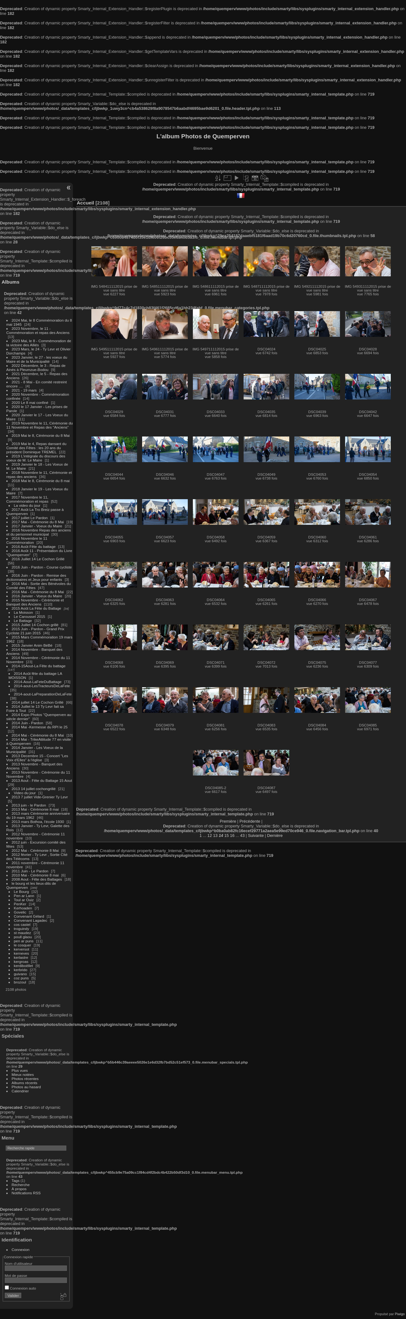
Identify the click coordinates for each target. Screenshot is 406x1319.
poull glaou (23, 937)
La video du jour (27, 505)
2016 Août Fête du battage (34, 546)
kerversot (21, 949)
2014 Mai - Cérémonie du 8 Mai (38, 735)
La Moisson (23, 612)
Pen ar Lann (24, 896)
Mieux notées (23, 1074)
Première (228, 821)
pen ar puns (24, 941)
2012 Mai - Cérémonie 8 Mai (35, 850)
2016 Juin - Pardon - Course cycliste (42, 567)
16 (232, 835)
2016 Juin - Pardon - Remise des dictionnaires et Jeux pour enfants (36, 577)
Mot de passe (16, 1275)
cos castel (22, 924)
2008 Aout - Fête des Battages (37, 879)
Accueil (85, 202)
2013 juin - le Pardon (29, 805)
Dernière (275, 835)
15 (226, 835)
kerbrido (21, 970)
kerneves (21, 953)
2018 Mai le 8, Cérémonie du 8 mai (41, 481)
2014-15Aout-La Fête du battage (39, 666)
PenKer (20, 904)
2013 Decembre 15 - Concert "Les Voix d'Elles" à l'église (37, 758)
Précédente (249, 821)
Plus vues (20, 1070)
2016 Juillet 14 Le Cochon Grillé (38, 559)
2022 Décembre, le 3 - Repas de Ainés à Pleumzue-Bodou (36, 367)
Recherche (21, 1185)
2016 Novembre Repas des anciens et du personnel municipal (38, 532)
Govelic (20, 912)
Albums (10, 282)
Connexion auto (20, 1288)
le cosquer (22, 945)
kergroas (21, 961)
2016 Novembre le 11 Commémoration (26, 540)
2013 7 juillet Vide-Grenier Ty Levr (40, 797)
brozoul (20, 982)
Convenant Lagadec (30, 920)
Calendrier (20, 1091)
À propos (19, 1189)
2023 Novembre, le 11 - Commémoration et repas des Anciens (37, 330)
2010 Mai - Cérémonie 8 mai (35, 875)
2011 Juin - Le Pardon (30, 871)
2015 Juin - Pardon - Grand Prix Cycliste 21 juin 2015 (35, 631)
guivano (20, 974)
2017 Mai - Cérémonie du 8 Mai (38, 522)
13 (215, 835)
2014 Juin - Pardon (27, 723)
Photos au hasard (26, 1087)
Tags (16, 1180)
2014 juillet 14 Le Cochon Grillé (38, 702)
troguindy (21, 928)
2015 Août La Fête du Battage (36, 608)
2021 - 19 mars (24, 390)
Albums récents (24, 1083)
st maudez (22, 933)
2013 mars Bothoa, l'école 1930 (38, 822)
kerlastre (21, 957)
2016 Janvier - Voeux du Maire (37, 596)
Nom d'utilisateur (18, 1263)
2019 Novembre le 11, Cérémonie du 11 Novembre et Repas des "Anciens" (39, 425)
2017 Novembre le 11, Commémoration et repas (27, 499)
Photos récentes (25, 1079)
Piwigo (400, 1314)
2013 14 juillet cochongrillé (34, 789)
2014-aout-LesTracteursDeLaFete (42, 686)
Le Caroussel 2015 (29, 616)
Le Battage (23, 621)
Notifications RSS (26, 1193)
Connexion (20, 1249)
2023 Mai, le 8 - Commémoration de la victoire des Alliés (38, 343)
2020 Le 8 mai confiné (30, 402)
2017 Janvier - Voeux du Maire (37, 526)
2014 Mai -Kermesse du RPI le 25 (40, 727)
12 (209, 835)
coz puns (21, 978)
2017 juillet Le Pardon (30, 518)
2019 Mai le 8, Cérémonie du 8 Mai (41, 435)
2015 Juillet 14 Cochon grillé (35, 625)
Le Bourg (21, 891)
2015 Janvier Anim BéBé (32, 645)
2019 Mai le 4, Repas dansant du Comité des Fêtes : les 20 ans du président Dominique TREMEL (36, 448)
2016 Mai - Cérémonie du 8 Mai (38, 592)
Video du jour (25, 793)
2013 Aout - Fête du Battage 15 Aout (42, 780)
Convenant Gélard (29, 916)
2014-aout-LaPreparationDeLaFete (43, 694)
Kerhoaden (23, 908)
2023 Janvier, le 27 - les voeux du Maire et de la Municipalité (36, 359)
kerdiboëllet (23, 966)
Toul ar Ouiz (24, 900)
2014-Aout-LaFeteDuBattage (38, 682)
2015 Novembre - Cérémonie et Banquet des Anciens (35, 602)
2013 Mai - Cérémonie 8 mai (35, 809)
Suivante (256, 835)
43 (242, 835)
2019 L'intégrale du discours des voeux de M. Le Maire (35, 458)
